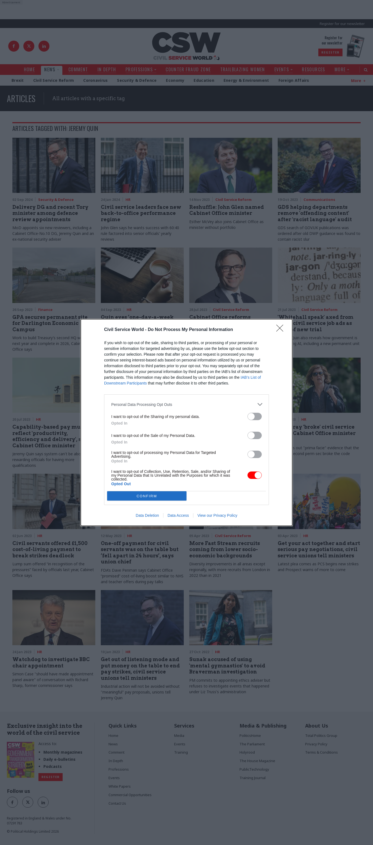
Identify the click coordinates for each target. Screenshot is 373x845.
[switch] (254, 416)
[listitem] (186, 404)
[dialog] (186, 422)
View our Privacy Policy (217, 515)
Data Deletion (147, 515)
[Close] (281, 330)
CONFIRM (147, 496)
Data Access (178, 515)
